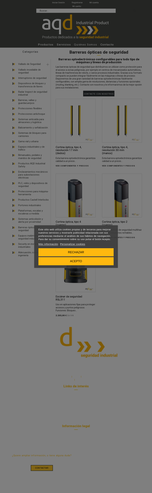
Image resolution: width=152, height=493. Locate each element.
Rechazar (76, 252)
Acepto (76, 261)
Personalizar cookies (72, 244)
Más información (48, 244)
